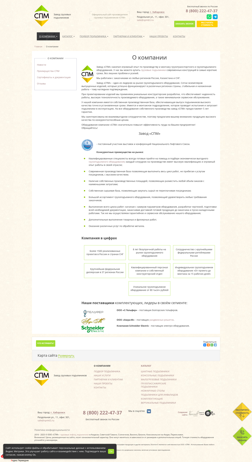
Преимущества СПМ (48, 71)
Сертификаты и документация (54, 77)
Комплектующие (152, 398)
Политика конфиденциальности (52, 429)
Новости (41, 64)
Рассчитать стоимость (207, 23)
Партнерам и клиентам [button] (128, 36)
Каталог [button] (68, 36)
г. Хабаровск (157, 12)
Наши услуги (102, 375)
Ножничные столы (153, 390)
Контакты (179, 36)
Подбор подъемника (107, 371)
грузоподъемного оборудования (107, 161)
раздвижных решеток (161, 319)
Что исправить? (45, 343)
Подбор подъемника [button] (94, 36)
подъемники (83, 434)
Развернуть (66, 355)
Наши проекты (158, 36)
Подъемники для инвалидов (159, 394)
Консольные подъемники (157, 375)
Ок (111, 451)
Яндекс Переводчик (20, 460)
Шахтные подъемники (155, 371)
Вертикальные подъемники (158, 402)
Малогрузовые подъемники (159, 379)
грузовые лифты (68, 434)
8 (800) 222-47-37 (202, 10)
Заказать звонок (184, 23)
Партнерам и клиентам (108, 379)
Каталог (146, 365)
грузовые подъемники (153, 70)
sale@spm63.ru (145, 20)
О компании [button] (48, 36)
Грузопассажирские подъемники (153, 385)
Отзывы (41, 83)
